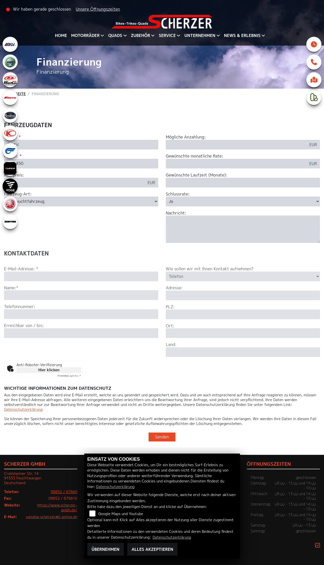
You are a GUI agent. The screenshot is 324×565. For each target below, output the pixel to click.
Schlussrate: (178, 194)
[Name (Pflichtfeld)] (81, 314)
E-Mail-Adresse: (21, 288)
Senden (162, 437)
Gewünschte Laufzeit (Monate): (196, 175)
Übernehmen (105, 549)
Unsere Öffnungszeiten (98, 9)
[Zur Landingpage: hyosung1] (10, 150)
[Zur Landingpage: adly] (10, 44)
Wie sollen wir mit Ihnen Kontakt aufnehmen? (210, 288)
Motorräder (85, 35)
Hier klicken (48, 369)
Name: (10, 306)
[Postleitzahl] (243, 333)
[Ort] (243, 352)
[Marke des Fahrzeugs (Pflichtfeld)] (81, 144)
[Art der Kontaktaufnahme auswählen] (243, 295)
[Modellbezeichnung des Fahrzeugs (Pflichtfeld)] (81, 163)
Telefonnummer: (19, 325)
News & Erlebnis (242, 35)
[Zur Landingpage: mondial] (10, 115)
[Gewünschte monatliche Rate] (236, 163)
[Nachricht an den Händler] (243, 229)
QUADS (115, 35)
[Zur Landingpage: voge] (10, 186)
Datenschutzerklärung (23, 409)
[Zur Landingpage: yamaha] (10, 203)
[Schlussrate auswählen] (243, 201)
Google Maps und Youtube (120, 513)
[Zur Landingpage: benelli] (10, 62)
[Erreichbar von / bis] (81, 352)
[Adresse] (243, 314)
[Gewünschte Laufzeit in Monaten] (243, 182)
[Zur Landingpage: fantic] (10, 97)
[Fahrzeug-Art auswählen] (81, 201)
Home (61, 35)
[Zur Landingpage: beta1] (10, 79)
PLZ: (170, 326)
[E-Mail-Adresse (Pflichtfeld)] (81, 295)
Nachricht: (176, 213)
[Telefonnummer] (81, 333)
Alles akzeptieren (152, 549)
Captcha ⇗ (69, 375)
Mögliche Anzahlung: (186, 137)
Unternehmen (199, 35)
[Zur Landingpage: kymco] (10, 133)
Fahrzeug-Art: (18, 194)
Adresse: (174, 307)
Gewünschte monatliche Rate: (194, 156)
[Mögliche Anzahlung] (236, 144)
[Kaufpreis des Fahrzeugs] (74, 182)
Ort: (170, 344)
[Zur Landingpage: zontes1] (10, 221)
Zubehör (140, 35)
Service (167, 35)
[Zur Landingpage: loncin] (10, 168)
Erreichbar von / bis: (24, 344)
